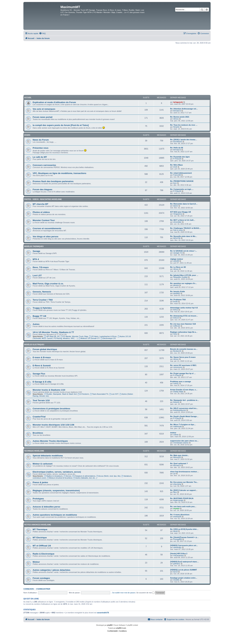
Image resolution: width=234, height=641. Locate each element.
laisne (175, 206)
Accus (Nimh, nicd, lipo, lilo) (108, 476)
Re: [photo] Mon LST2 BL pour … (184, 275)
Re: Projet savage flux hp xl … (183, 373)
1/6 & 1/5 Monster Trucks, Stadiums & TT (53, 332)
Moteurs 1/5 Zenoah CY (89, 338)
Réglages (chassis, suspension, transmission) (56, 490)
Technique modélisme (34, 451)
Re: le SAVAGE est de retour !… (183, 251)
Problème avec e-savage (180, 381)
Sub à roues (178, 230)
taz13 (175, 572)
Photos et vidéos (41, 212)
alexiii (175, 531)
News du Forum (41, 140)
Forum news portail (42, 117)
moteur (173, 433)
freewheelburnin (179, 410)
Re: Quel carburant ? (179, 463)
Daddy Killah (178, 392)
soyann (176, 508)
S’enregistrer (43, 589)
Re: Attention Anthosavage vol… (184, 109)
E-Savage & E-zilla (42, 382)
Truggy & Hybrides (42, 308)
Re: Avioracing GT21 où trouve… (184, 316)
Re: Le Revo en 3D (178, 267)
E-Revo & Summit (42, 365)
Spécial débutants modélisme (48, 455)
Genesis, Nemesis (42, 291)
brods (175, 301)
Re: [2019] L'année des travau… (183, 140)
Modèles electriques (34, 344)
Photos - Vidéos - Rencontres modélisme (43, 199)
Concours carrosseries (44, 165)
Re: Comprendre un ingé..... (182, 189)
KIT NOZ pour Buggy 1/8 (180, 212)
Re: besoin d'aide (177, 291)
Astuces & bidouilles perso (46, 506)
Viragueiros (177, 214)
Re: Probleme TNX (178, 300)
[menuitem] (42, 33)
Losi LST (37, 275)
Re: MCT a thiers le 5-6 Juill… (182, 220)
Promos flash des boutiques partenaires (53, 181)
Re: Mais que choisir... (179, 455)
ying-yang (177, 484)
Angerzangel (178, 500)
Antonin (176, 402)
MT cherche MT (40, 204)
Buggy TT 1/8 (39, 316)
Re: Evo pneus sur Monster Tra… (184, 482)
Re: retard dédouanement (181, 173)
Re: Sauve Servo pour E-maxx (183, 357)
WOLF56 (176, 238)
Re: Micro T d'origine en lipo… (183, 424)
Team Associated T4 (99, 394)
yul (174, 474)
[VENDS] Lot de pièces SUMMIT (183, 570)
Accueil (27, 98)
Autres (36, 324)
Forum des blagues (42, 189)
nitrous (176, 119)
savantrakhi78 (103, 613)
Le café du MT (40, 157)
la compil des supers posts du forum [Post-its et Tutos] (61, 125)
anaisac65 (177, 517)
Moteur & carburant (42, 463)
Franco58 (177, 175)
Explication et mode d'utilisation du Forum (54, 102)
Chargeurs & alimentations (83, 476)
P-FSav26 (177, 159)
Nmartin (176, 127)
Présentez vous (40, 148)
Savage (36, 251)
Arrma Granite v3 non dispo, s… (183, 390)
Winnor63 (177, 457)
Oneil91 (176, 580)
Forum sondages (41, 578)
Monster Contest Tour (44, 220)
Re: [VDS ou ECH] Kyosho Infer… (184, 529)
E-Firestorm (83, 394)
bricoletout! (177, 141)
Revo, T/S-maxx (41, 267)
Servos (67, 476)
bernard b (177, 111)
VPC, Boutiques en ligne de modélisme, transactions (59, 173)
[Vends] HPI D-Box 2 (178, 554)
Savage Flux (39, 373)
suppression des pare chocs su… (184, 441)
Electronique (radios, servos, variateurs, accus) (57, 472)
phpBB (109, 625)
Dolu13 (176, 318)
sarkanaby (177, 547)
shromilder (177, 222)
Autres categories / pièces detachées (51, 570)
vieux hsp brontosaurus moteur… (184, 472)
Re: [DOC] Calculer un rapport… (183, 490)
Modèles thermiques (34, 246)
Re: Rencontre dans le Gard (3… (184, 204)
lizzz (175, 183)
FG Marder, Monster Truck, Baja (74, 336)
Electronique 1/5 (108, 338)
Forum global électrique (45, 349)
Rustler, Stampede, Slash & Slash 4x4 (60, 394)
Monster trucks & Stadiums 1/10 (49, 390)
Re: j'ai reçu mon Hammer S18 (183, 324)
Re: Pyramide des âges (180, 157)
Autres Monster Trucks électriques (50, 441)
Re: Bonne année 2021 (179, 117)
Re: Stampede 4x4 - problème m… (184, 400)
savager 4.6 (177, 253)
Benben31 (177, 351)
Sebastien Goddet (180, 277)
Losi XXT (113, 394)
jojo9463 (176, 293)
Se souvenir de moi (145, 593)
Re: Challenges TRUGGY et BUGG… (185, 228)
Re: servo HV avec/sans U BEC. (183, 365)
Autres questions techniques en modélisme (55, 515)
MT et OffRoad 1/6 (42, 545)
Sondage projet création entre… (183, 578)
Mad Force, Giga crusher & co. (48, 283)
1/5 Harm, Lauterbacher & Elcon (103, 336)
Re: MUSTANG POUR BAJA (181, 498)
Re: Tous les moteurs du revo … (183, 125)
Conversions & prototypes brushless (51, 408)
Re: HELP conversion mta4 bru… (184, 408)
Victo (175, 334)
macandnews (178, 555)
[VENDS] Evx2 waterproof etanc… (184, 562)
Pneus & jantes (40, 482)
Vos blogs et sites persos (45, 236)
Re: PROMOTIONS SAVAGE (182, 181)
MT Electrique (40, 537)
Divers (27, 135)
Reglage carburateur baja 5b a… (183, 332)
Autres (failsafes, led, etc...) (85, 478)
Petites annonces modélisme (37, 525)
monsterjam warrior (180, 443)
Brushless (38, 433)
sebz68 (176, 261)
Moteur (36, 562)
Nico (175, 492)
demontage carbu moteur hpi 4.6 (184, 308)
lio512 (175, 310)
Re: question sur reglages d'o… (183, 283)
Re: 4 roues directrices (179, 515)
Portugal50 (177, 539)
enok (175, 167)
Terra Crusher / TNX (43, 300)
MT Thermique (40, 529)
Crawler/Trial (39, 416)
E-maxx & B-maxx (42, 357)
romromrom (177, 367)
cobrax (176, 435)
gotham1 (176, 564)
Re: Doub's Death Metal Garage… (184, 416)
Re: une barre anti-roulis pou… (183, 506)
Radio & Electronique (43, 554)
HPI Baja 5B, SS (52, 336)
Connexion (28, 589)
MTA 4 (36, 259)
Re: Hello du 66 (176, 148)
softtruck (176, 326)
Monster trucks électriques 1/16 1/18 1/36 (53, 425)
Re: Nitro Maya (176, 165)
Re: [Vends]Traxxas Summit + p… (184, 537)
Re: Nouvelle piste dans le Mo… (183, 236)
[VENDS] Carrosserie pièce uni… (184, 545)
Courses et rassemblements (47, 228)
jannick (176, 285)
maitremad (177, 426)
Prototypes (38, 498)
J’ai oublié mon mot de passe (123, 593)
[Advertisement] (117, 69)
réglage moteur (176, 259)
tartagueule (178, 102)
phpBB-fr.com (121, 628)
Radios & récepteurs (53, 476)
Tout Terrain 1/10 (41, 400)
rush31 (176, 383)
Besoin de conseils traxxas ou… (184, 349)
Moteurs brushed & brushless (59, 478)
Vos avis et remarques (44, 109)
